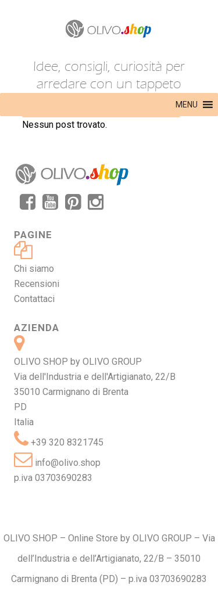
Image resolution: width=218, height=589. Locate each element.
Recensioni (36, 283)
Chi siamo (34, 268)
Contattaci (34, 298)
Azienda (36, 327)
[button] (187, 104)
